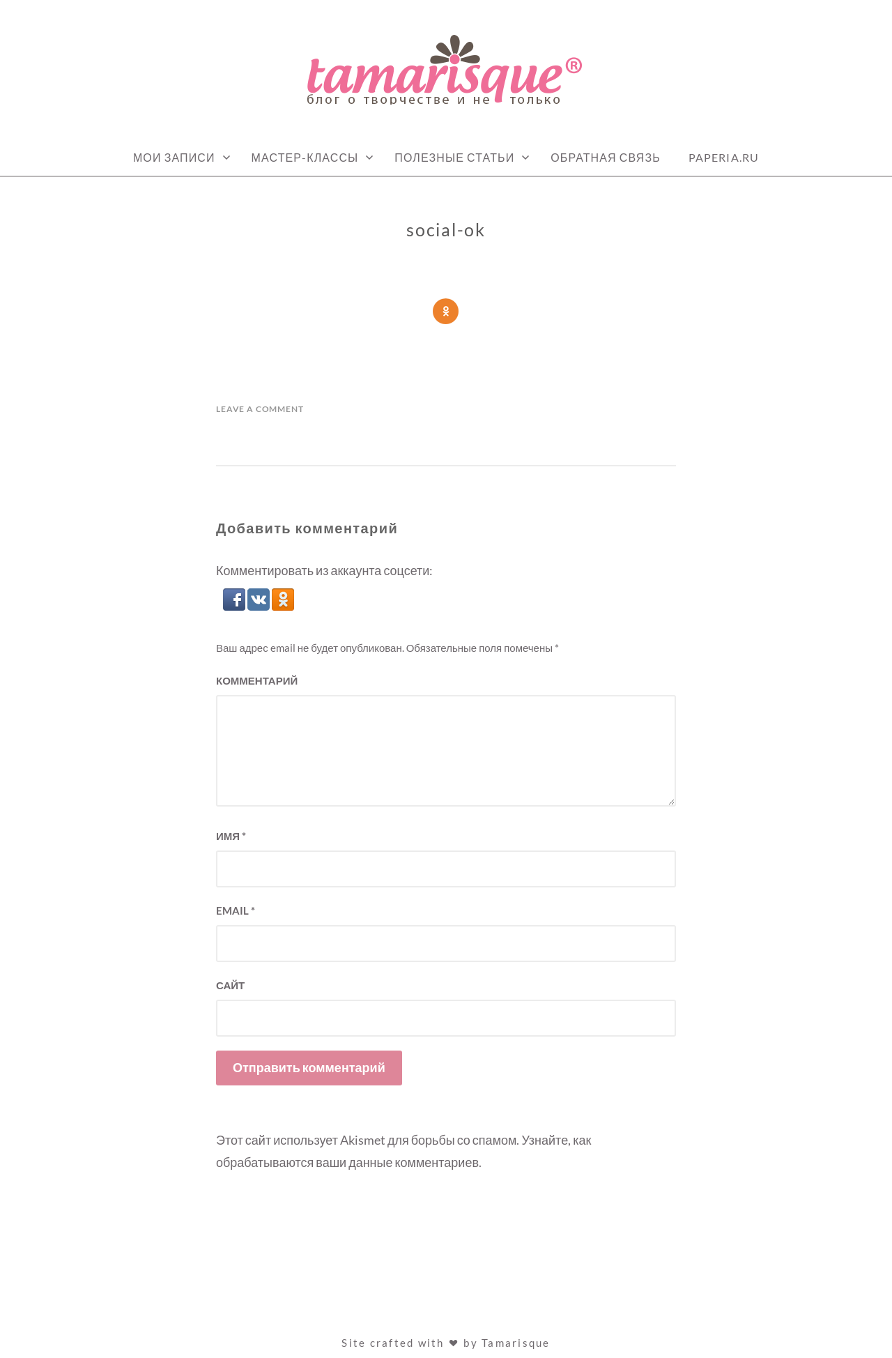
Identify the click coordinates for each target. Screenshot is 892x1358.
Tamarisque (516, 1342)
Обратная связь (606, 157)
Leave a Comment (260, 409)
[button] (235, 605)
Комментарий (257, 680)
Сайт (230, 985)
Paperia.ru (724, 157)
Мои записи (174, 157)
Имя (231, 836)
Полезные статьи (454, 157)
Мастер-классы (305, 157)
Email (235, 910)
